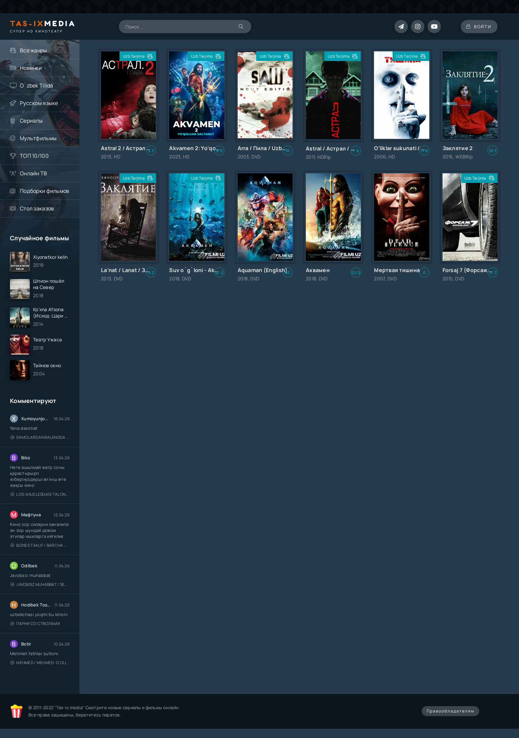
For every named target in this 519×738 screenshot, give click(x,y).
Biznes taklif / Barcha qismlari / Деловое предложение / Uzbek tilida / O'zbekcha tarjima (40, 548)
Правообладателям (450, 714)
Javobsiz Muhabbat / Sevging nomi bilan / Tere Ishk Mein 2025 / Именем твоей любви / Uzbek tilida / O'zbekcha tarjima (40, 587)
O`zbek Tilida (36, 85)
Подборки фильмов (44, 191)
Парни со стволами (35, 626)
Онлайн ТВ (33, 173)
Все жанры (33, 50)
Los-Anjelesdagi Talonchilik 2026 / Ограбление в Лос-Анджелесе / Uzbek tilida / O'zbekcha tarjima (40, 497)
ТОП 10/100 (34, 155)
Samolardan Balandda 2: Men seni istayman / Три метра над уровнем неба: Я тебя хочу (40, 440)
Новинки (31, 68)
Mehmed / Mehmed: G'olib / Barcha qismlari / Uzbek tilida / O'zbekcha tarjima (40, 665)
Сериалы (31, 120)
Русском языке (39, 103)
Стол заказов (37, 208)
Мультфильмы (38, 138)
